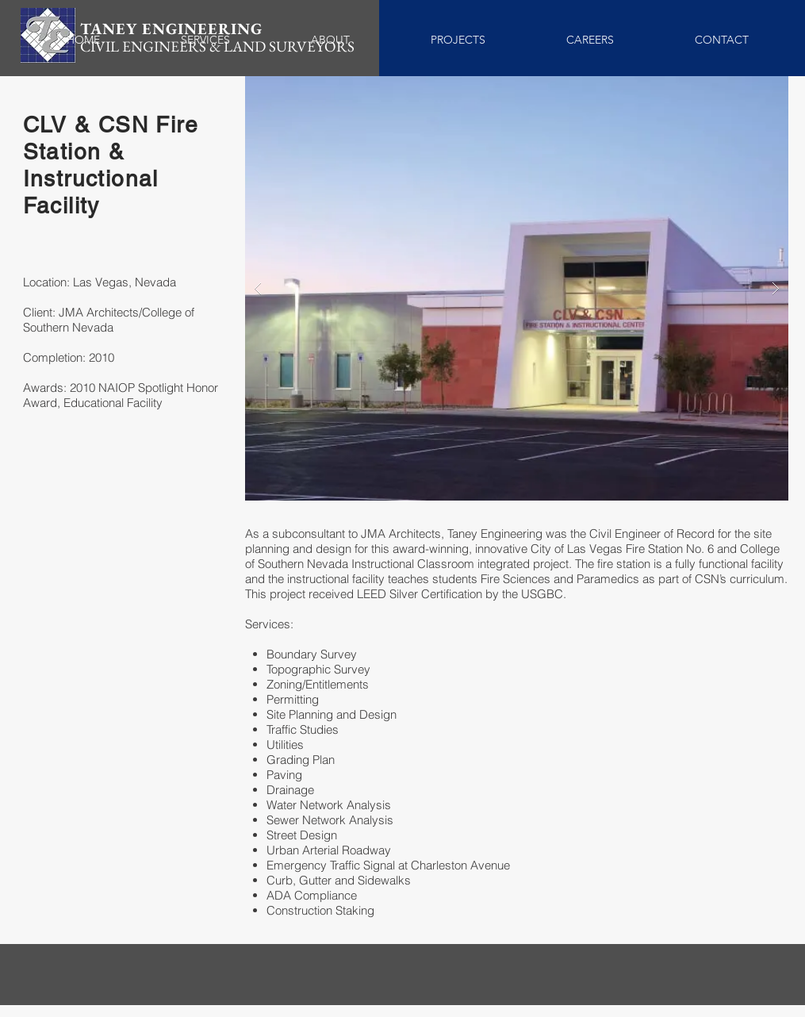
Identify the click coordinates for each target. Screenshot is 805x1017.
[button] (516, 288)
